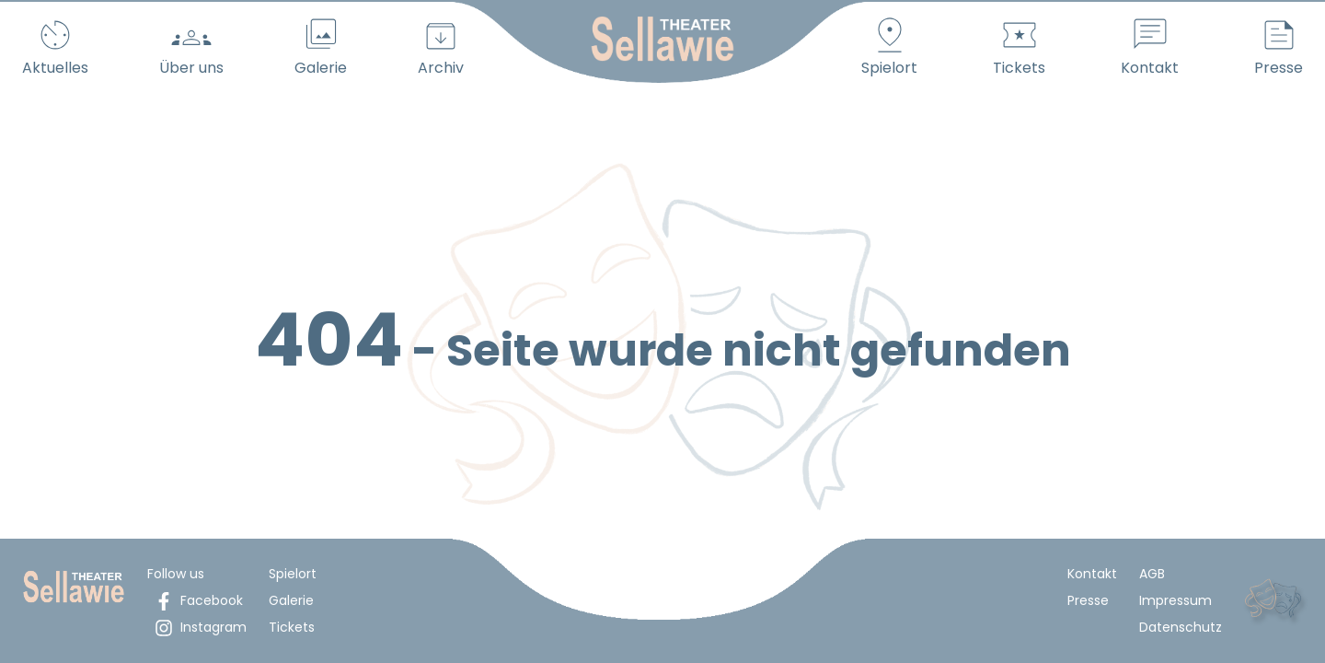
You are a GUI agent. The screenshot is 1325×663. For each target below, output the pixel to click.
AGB (1152, 573)
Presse (1088, 600)
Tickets (292, 627)
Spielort (293, 573)
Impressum (1175, 600)
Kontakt (1092, 573)
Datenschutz (1180, 627)
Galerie (291, 600)
